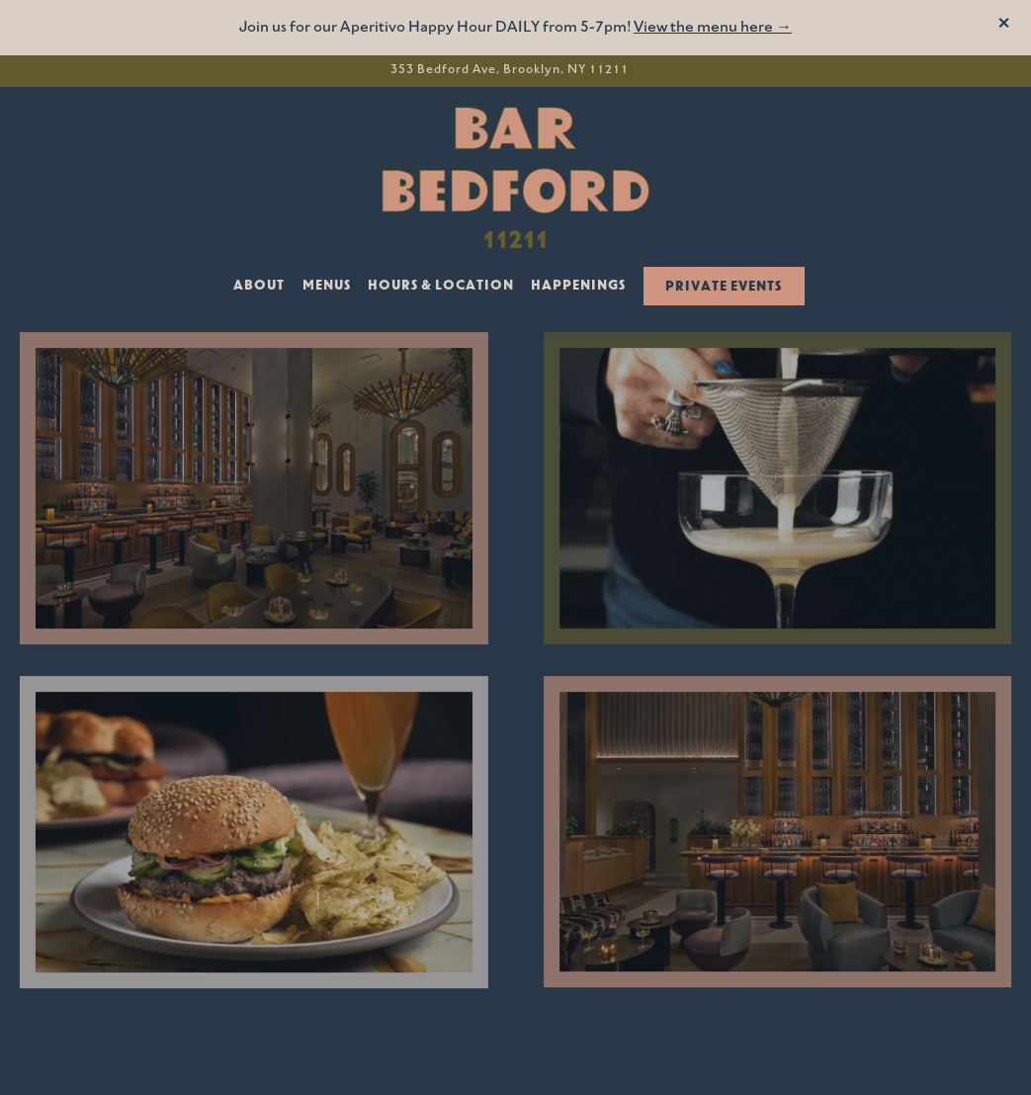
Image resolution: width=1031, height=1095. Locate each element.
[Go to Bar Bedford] (509, 70)
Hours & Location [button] (441, 286)
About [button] (259, 286)
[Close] (1003, 26)
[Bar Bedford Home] (516, 177)
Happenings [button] (578, 286)
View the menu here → (713, 28)
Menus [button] (326, 286)
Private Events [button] (723, 287)
